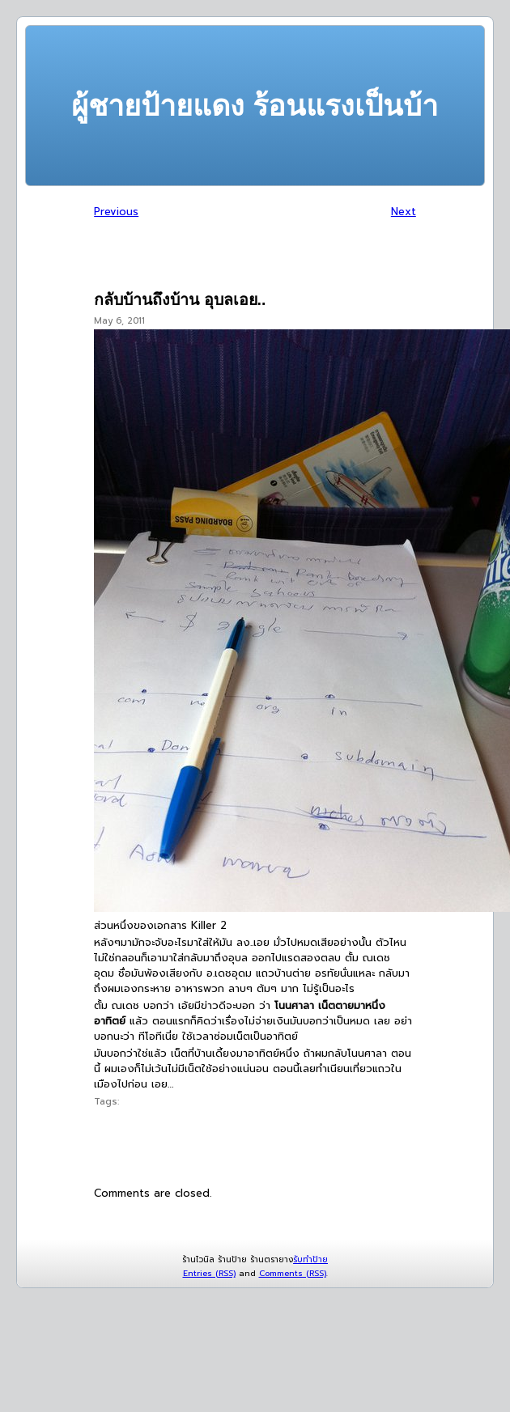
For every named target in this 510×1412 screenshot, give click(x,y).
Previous (116, 211)
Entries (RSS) (209, 1273)
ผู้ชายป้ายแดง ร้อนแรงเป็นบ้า (254, 105)
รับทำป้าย (310, 1259)
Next (403, 211)
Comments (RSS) (292, 1273)
